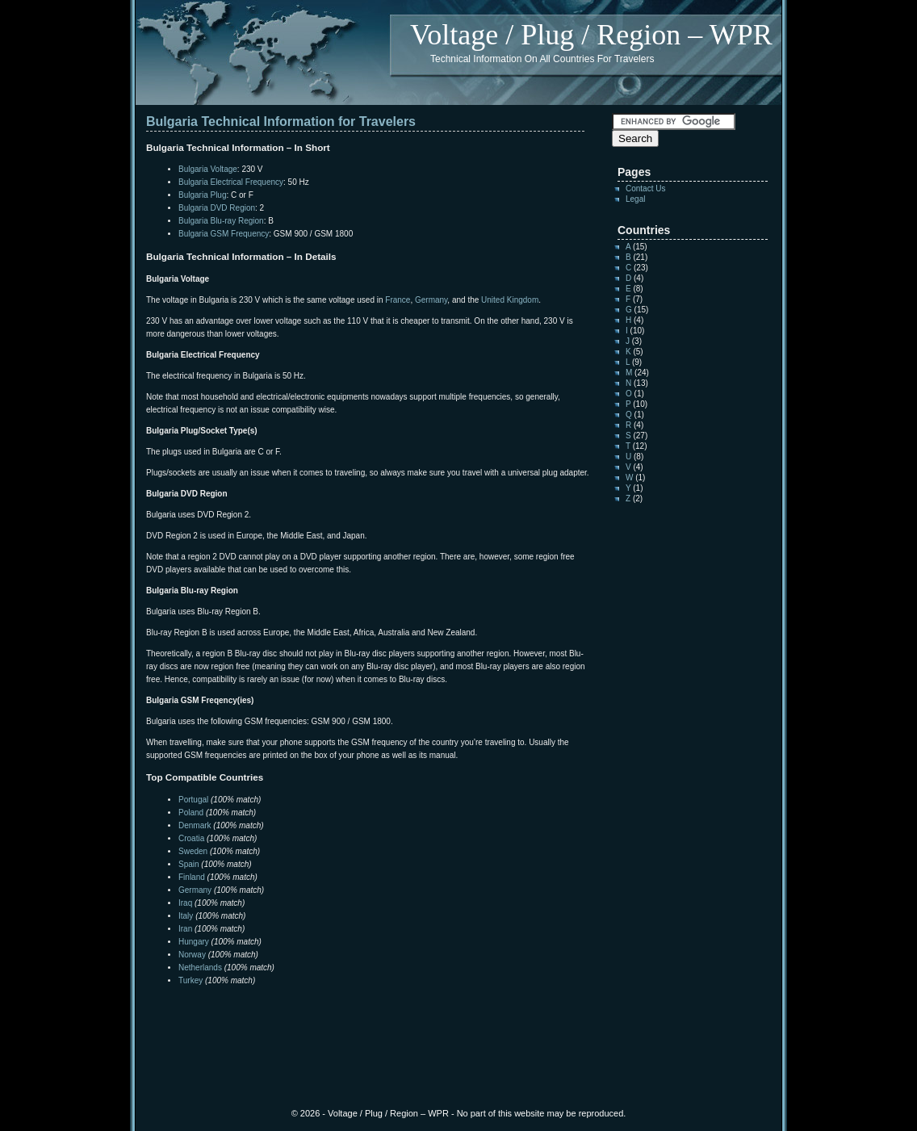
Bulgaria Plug (202, 195)
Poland (190, 812)
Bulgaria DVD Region (216, 207)
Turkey (190, 980)
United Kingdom (509, 299)
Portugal (193, 799)
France (397, 299)
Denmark (194, 825)
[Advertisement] (335, 1019)
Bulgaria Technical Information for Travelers (281, 121)
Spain (188, 864)
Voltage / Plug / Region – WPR (591, 35)
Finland (191, 877)
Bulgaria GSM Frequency (223, 233)
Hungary (193, 941)
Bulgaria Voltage (207, 169)
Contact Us (645, 188)
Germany (431, 299)
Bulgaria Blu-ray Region (221, 220)
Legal (635, 199)
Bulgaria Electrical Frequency (230, 182)
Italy (185, 915)
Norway (192, 954)
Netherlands (200, 967)
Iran (185, 928)
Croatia (191, 838)
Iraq (185, 903)
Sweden (192, 851)
